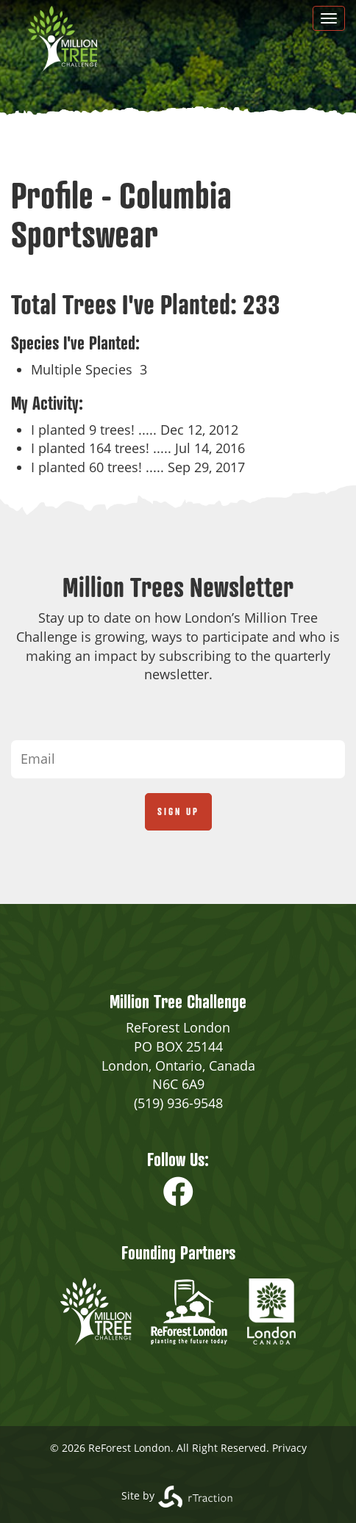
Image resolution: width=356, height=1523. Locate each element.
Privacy (289, 1448)
